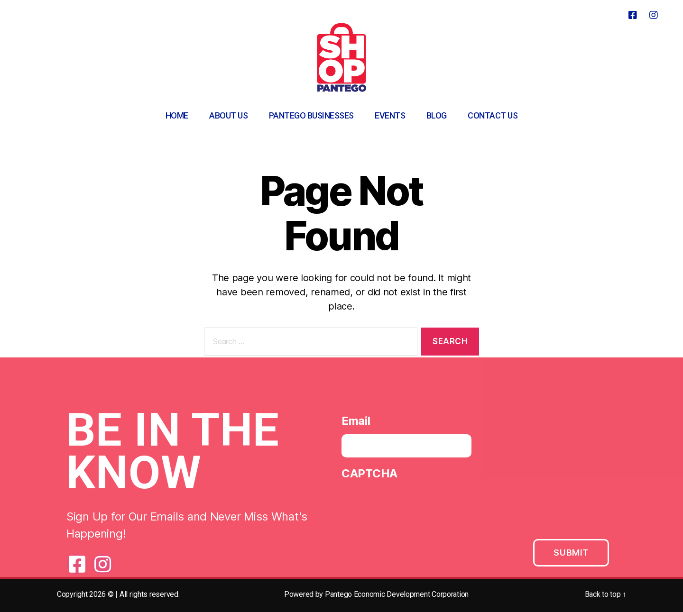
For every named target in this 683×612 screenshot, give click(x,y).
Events (390, 115)
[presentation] (414, 507)
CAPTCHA (369, 476)
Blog (436, 115)
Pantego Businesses (311, 115)
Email (356, 423)
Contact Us (492, 115)
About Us (228, 115)
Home (177, 115)
